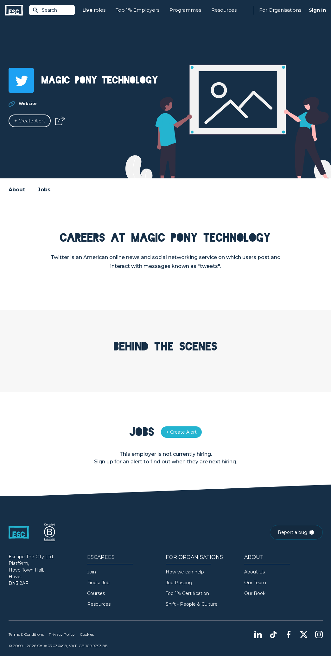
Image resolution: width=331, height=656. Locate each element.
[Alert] (30, 120)
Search (44, 10)
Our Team (255, 582)
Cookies (87, 634)
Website (28, 103)
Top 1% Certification (187, 593)
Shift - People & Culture (192, 604)
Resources (224, 10)
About (17, 190)
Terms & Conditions (26, 634)
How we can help (185, 572)
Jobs (44, 190)
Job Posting (179, 582)
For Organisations (280, 10)
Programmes (185, 10)
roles (93, 10)
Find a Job (98, 582)
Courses (96, 593)
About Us (254, 572)
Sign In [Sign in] (317, 10)
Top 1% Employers (137, 10)
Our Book (254, 593)
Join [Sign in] (91, 572)
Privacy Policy (62, 634)
